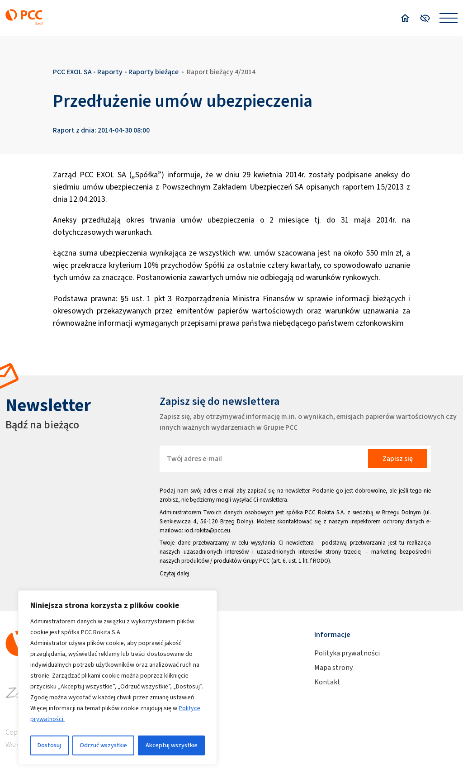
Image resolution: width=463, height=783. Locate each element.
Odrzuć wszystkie (103, 745)
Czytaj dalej (174, 573)
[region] (117, 677)
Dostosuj (49, 745)
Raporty (110, 71)
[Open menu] (448, 18)
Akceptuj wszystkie (172, 745)
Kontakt (327, 682)
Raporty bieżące (153, 71)
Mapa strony (333, 667)
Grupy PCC (256, 561)
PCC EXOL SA (72, 71)
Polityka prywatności (347, 653)
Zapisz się (398, 458)
